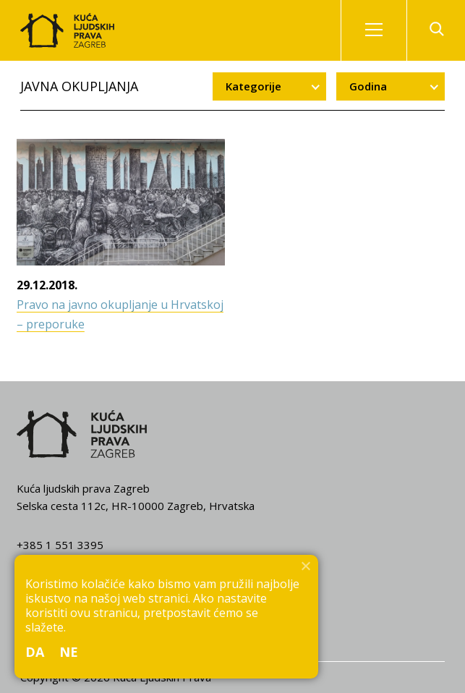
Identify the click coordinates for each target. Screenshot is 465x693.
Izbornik (386, 30)
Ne (69, 651)
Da (35, 651)
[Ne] (305, 565)
